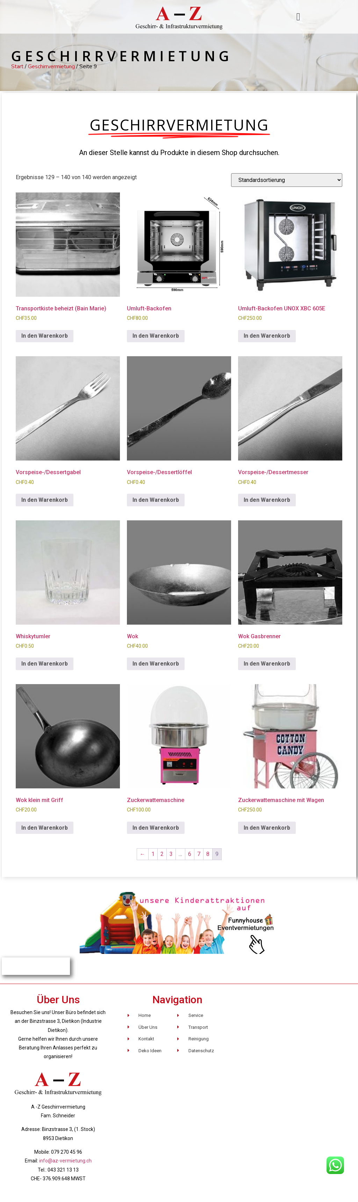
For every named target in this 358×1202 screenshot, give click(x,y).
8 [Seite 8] (207, 854)
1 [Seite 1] (153, 854)
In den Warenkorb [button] (44, 335)
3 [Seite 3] (171, 854)
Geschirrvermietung (51, 66)
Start (17, 66)
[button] (298, 17)
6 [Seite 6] (189, 854)
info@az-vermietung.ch (65, 1161)
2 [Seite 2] (162, 854)
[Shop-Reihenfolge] (286, 180)
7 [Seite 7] (198, 854)
